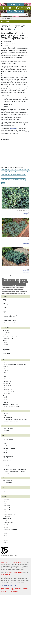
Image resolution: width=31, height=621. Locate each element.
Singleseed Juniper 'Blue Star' (12, 39)
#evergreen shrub (20, 287)
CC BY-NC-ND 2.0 (26, 213)
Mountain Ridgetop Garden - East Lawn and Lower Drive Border (16, 169)
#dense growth (23, 291)
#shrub (17, 280)
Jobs (12, 588)
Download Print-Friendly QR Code (9, 555)
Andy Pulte (13, 128)
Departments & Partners (21, 588)
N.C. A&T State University (19, 563)
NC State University (6, 563)
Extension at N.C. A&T (6, 591)
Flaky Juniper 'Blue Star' (17, 37)
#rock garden (4, 287)
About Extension (5, 588)
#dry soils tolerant (5, 291)
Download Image (26, 214)
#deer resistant (5, 285)
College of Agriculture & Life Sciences (10, 590)
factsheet (16, 124)
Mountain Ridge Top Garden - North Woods (11, 177)
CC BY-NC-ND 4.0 (26, 242)
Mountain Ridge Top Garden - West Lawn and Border (13, 179)
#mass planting (5, 283)
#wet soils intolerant (15, 291)
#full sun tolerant (11, 280)
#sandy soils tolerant (18, 289)
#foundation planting (14, 285)
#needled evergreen (22, 283)
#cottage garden (23, 282)
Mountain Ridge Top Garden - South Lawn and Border (13, 174)
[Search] (13, 14)
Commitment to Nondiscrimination (14, 572)
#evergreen (4, 280)
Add (3, 183)
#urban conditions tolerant (7, 289)
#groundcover (22, 285)
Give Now (15, 591)
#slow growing (23, 280)
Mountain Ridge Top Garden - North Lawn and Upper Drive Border (16, 171)
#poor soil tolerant (20, 293)
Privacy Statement (5, 574)
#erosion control (13, 283)
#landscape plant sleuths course (8, 293)
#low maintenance (15, 282)
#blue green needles (6, 282)
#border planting (12, 287)
